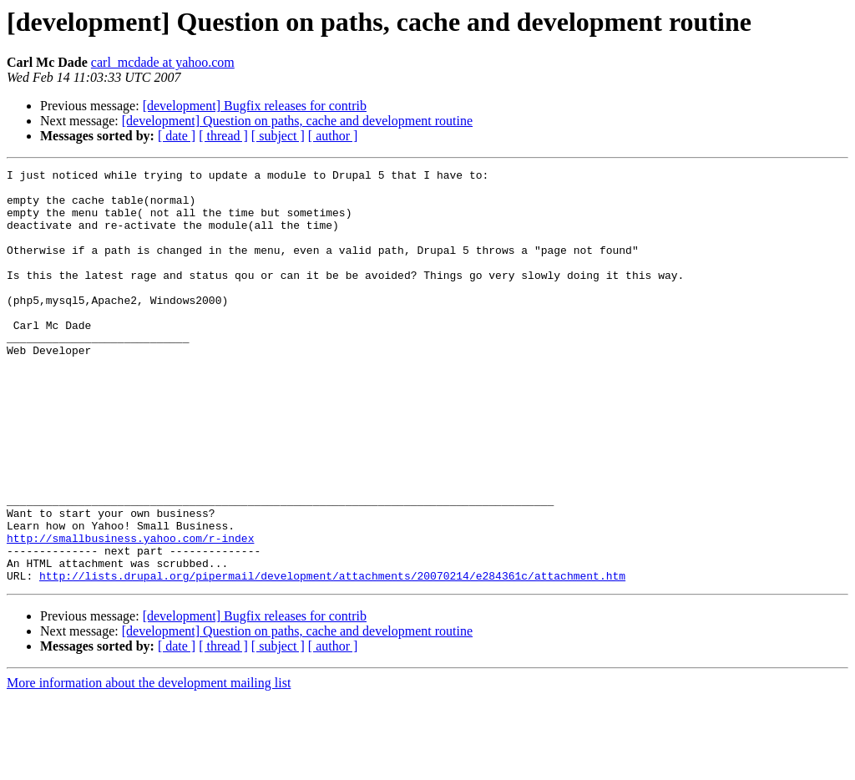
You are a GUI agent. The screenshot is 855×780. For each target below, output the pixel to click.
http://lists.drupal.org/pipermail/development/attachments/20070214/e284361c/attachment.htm (332, 658)
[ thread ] (223, 136)
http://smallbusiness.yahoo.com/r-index (130, 612)
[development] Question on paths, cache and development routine (297, 121)
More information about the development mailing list (149, 765)
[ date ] (176, 136)
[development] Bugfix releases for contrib (255, 106)
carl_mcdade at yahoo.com (163, 62)
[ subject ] (278, 136)
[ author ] (333, 136)
